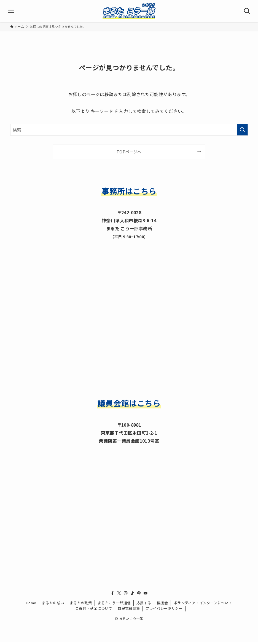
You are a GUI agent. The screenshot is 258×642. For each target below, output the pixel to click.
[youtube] (145, 593)
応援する (143, 602)
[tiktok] (132, 593)
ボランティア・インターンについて (203, 602)
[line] (138, 593)
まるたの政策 (81, 602)
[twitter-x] (119, 593)
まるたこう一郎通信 (114, 602)
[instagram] (125, 593)
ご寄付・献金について (93, 608)
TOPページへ (129, 152)
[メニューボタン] (11, 11)
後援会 (162, 602)
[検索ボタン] (247, 11)
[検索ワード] (129, 130)
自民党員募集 (129, 608)
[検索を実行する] (242, 130)
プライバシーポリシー (164, 608)
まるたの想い (53, 602)
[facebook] (112, 593)
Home (31, 602)
